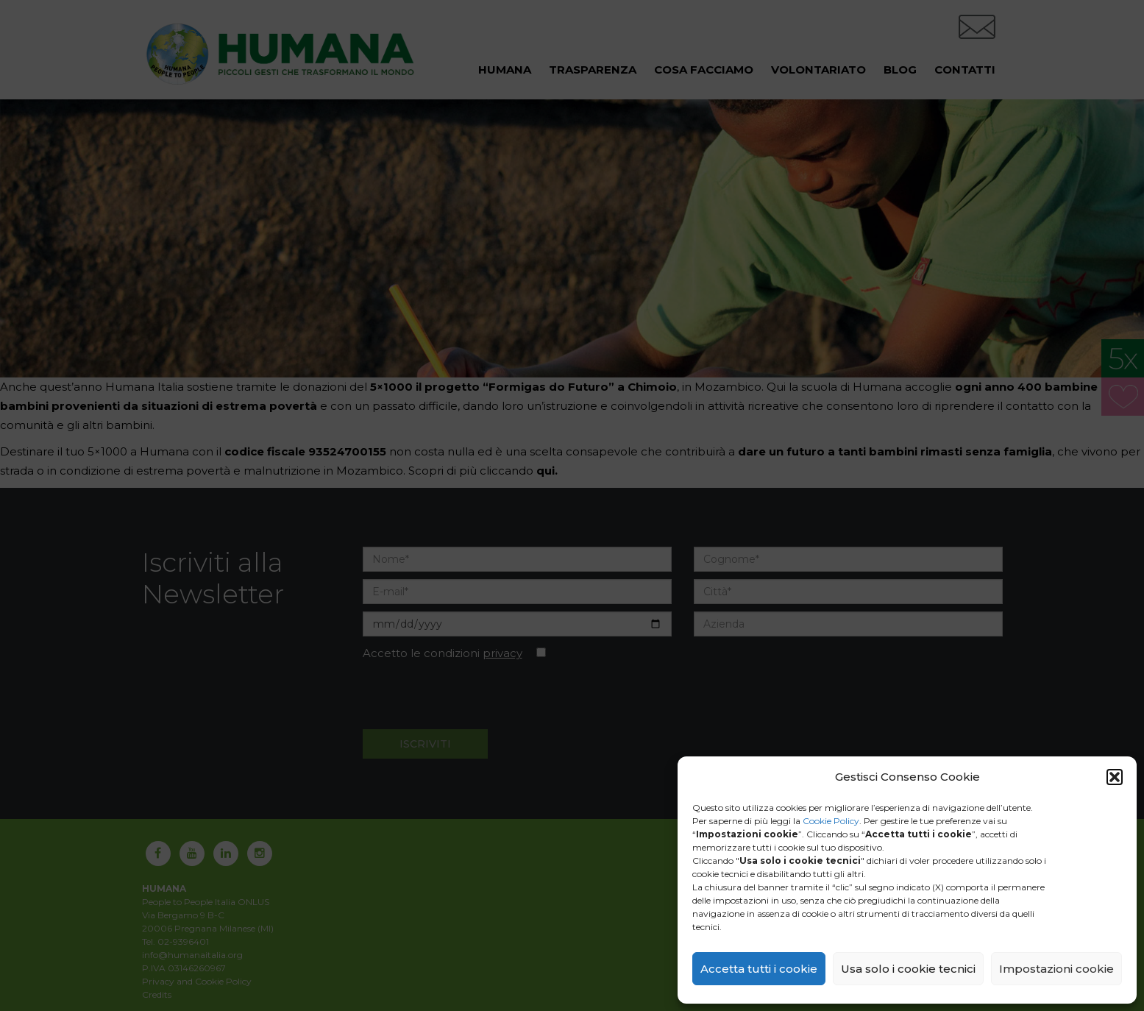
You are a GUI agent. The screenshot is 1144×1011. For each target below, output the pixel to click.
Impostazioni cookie (1056, 969)
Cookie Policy (831, 820)
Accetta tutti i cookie (758, 969)
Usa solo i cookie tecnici (908, 969)
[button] (1114, 777)
